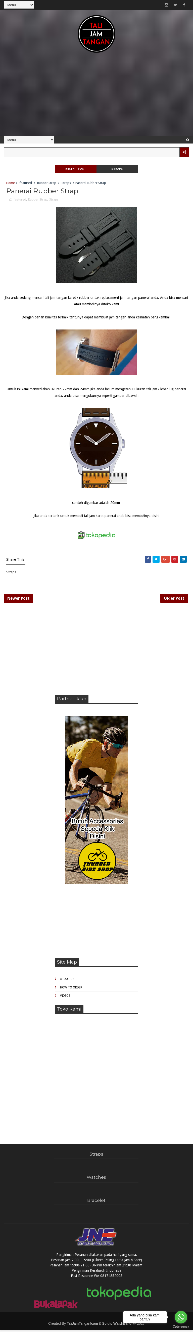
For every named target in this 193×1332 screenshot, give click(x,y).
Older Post (174, 599)
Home (10, 183)
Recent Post (75, 168)
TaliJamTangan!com (82, 1325)
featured (25, 183)
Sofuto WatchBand (116, 1325)
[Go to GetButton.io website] (181, 1326)
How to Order (71, 989)
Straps (117, 168)
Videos (65, 998)
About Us (67, 980)
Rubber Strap (46, 183)
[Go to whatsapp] (181, 1317)
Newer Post (18, 599)
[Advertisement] (96, 97)
